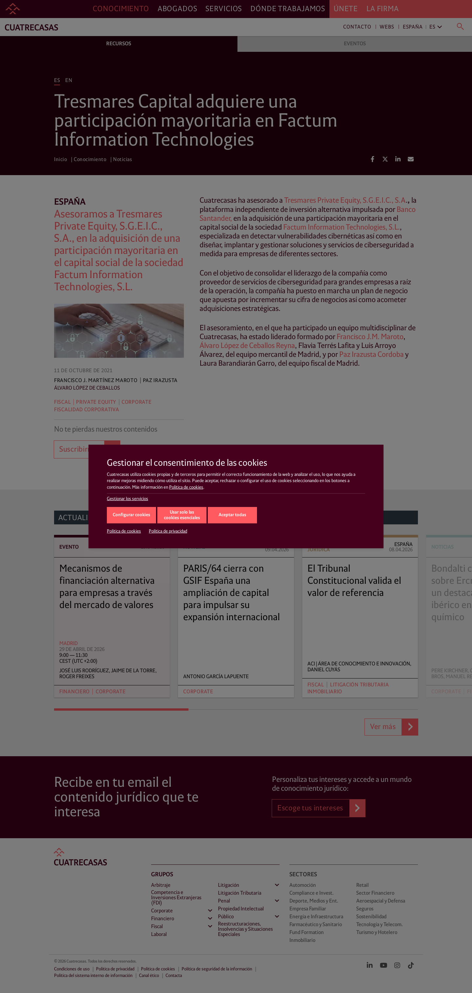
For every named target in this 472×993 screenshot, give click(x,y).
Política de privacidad (168, 531)
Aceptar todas (232, 515)
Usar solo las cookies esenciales (182, 515)
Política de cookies (186, 487)
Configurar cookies (131, 515)
